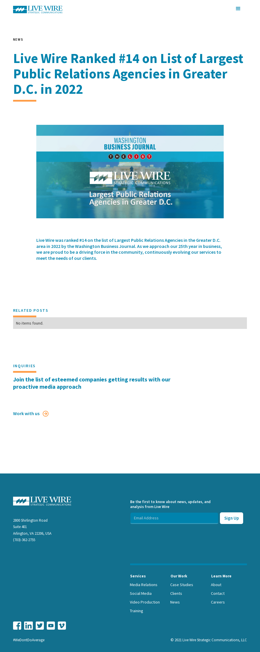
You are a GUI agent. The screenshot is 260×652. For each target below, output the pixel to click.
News (175, 602)
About (216, 584)
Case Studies (181, 584)
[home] (37, 9)
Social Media (141, 593)
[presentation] (174, 535)
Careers (218, 602)
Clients (176, 593)
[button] (238, 8)
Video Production (145, 602)
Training (136, 610)
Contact (218, 593)
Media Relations (143, 584)
